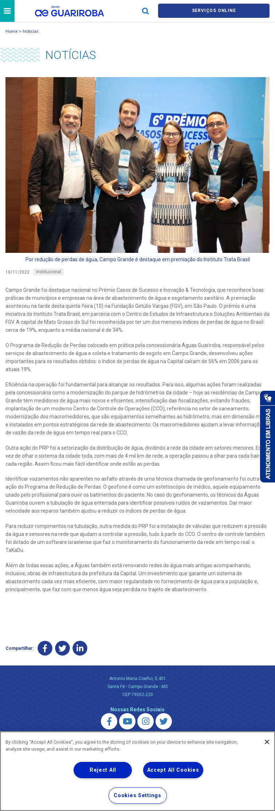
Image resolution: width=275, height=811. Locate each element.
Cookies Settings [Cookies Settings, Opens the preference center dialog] (137, 795)
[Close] (267, 742)
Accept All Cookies (173, 770)
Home (11, 32)
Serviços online (213, 11)
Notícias (31, 32)
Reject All (103, 770)
